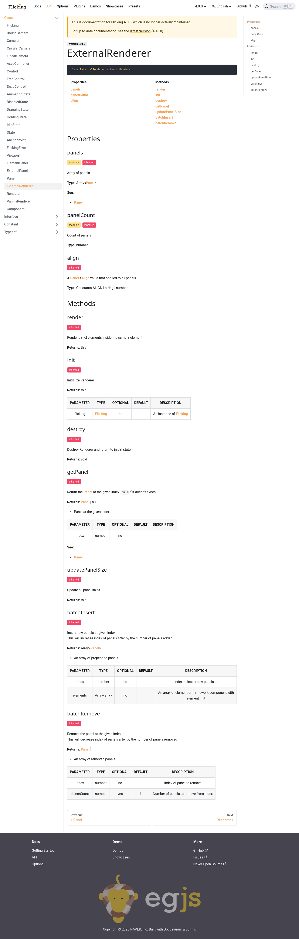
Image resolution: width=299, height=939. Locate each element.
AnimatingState (18, 94)
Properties (253, 21)
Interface (11, 217)
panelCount (79, 95)
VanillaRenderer (19, 201)
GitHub (244, 6)
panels (76, 89)
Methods (252, 46)
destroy (161, 101)
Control (12, 71)
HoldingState (17, 117)
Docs (37, 6)
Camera (13, 41)
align (74, 101)
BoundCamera (17, 33)
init (157, 95)
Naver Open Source (209, 864)
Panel (11, 178)
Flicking (13, 25)
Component (15, 209)
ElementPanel (17, 163)
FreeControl (16, 79)
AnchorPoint (16, 140)
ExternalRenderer (20, 186)
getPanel (162, 106)
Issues (200, 857)
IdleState (13, 125)
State (11, 132)
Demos (95, 6)
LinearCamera (17, 56)
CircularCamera (18, 48)
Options (63, 6)
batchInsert (164, 117)
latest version (140, 31)
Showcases (114, 6)
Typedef (10, 232)
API (49, 6)
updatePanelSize (168, 112)
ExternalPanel (17, 171)
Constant (11, 224)
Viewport (13, 155)
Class (8, 18)
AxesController (18, 64)
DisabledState (17, 102)
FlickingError (16, 148)
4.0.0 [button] (199, 6)
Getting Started (43, 850)
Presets (134, 6)
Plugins (79, 6)
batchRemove (165, 123)
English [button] (219, 6)
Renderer (14, 194)
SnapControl (16, 87)
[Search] (279, 6)
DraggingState (17, 110)
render (160, 89)
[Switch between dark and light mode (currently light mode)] (257, 6)
